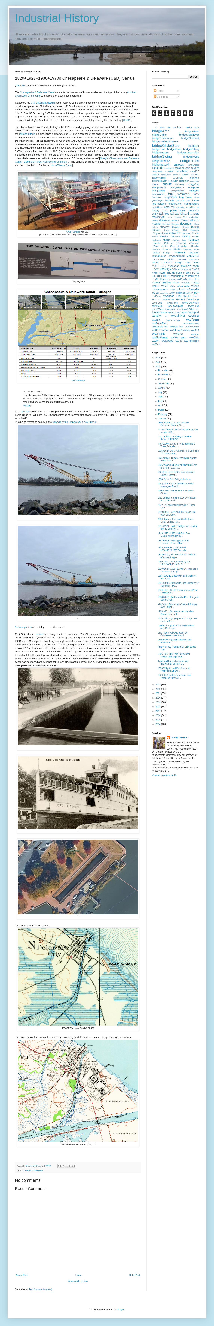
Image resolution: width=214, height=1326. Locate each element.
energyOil (194, 190)
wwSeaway (167, 341)
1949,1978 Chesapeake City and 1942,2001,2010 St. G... (174, 563)
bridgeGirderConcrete (165, 141)
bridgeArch (161, 131)
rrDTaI (154, 273)
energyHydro (158, 190)
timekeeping (168, 299)
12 (156, 127)
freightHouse (185, 197)
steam (196, 296)
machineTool (175, 204)
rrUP (196, 293)
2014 (158, 724)
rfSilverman (187, 249)
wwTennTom (191, 340)
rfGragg (195, 227)
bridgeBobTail (192, 131)
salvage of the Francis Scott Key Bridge (74, 421)
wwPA (155, 340)
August (162, 388)
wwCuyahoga (173, 320)
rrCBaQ (164, 269)
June (161, 396)
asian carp (165, 127)
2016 (158, 715)
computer (173, 181)
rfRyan (165, 249)
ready (196, 213)
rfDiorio (155, 227)
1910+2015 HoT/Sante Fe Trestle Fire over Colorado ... (177, 513)
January (162, 418)
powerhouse (177, 210)
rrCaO (196, 266)
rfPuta (164, 246)
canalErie (157, 167)
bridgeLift (193, 145)
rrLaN (155, 279)
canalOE (194, 171)
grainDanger (157, 200)
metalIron (169, 207)
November (163, 374)
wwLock (158, 334)
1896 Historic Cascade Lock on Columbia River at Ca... (173, 423)
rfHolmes (186, 233)
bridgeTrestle (191, 156)
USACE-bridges (78, 380)
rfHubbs (155, 237)
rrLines (162, 279)
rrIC (159, 275)
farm (170, 193)
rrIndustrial (177, 275)
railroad (174, 213)
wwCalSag (193, 315)
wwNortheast (160, 337)
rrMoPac (166, 282)
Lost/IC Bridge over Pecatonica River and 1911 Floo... (176, 627)
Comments (161, 96)
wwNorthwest (178, 337)
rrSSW (172, 293)
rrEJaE (170, 272)
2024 (158, 366)
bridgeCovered (190, 138)
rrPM (172, 289)
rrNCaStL (185, 283)
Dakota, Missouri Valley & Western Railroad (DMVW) (175, 438)
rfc (198, 220)
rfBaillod (155, 220)
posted (40, 634)
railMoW (164, 213)
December (163, 370)
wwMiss (178, 334)
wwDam (192, 320)
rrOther (173, 286)
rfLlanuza (193, 239)
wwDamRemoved (191, 323)
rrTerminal (180, 293)
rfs (170, 249)
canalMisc (28, 1170)
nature (165, 210)
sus (159, 300)
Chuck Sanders (73, 232)
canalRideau (166, 175)
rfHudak (164, 236)
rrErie (179, 272)
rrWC (178, 296)
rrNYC (164, 285)
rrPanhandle (183, 286)
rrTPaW (189, 293)
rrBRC (196, 262)
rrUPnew (156, 296)
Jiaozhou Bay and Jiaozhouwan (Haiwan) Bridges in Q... (173, 662)
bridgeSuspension (188, 152)
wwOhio (194, 337)
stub (154, 299)
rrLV (168, 279)
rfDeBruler (186, 223)
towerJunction (190, 302)
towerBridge (193, 299)
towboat (180, 299)
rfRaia (172, 246)
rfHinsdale (175, 233)
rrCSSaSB (194, 269)
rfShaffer (177, 249)
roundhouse (159, 255)
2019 (158, 702)
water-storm (174, 312)
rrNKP (155, 285)
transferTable (188, 309)
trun (197, 309)
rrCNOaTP (183, 269)
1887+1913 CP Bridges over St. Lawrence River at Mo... (173, 541)
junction (180, 200)
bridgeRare (174, 149)
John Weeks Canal (61, 165)
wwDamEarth (160, 323)
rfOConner (168, 243)
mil (198, 207)
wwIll (173, 329)
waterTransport (190, 312)
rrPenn (195, 285)
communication (159, 181)
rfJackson (175, 236)
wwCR (156, 319)
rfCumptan (175, 224)
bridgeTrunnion (161, 161)
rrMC (179, 279)
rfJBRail (186, 236)
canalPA (155, 174)
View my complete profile (164, 775)
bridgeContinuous (162, 138)
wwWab (156, 344)
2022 (158, 689)
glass (196, 197)
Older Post (134, 1275)
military (155, 210)
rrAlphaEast (193, 256)
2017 (158, 711)
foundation (156, 197)
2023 (158, 684)
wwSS (179, 341)
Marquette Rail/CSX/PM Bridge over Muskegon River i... (176, 485)
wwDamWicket (192, 327)
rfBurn (193, 220)
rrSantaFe (193, 289)
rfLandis (175, 240)
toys (179, 309)
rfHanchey (194, 230)
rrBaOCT (167, 262)
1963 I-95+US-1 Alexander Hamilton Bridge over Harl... (176, 612)
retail (170, 217)
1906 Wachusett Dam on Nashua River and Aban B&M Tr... (177, 466)
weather (157, 315)
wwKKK (195, 330)
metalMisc (180, 207)
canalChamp (193, 165)
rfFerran (185, 227)
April (160, 405)
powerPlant (193, 210)
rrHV (154, 276)
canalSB (176, 175)
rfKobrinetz (156, 240)
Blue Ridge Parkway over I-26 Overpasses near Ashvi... (173, 634)
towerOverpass (175, 306)
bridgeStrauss (160, 152)
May (160, 401)
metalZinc (190, 207)
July (160, 392)
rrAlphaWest (158, 259)
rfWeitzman (194, 253)
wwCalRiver (178, 315)
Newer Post (22, 1275)
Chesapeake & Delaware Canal (37, 92)
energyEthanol (177, 187)
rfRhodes (194, 246)
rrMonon (156, 282)
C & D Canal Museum (43, 102)
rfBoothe (175, 220)
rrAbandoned (177, 255)
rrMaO (173, 279)
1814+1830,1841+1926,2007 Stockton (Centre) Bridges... (177, 556)
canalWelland (159, 178)
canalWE (195, 174)
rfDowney (165, 227)
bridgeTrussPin (161, 164)
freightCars (170, 197)
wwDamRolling (159, 326)
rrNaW (176, 282)
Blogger (120, 1309)
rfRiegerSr (156, 249)
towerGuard (172, 303)
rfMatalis (156, 243)
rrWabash (168, 295)
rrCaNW (186, 265)
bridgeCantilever (189, 134)
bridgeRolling (191, 149)
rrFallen (187, 272)
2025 (158, 362)
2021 (158, 693)
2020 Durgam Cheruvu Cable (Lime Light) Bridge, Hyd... (175, 520)
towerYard (170, 309)
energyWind (158, 194)
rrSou (155, 292)
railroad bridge (27, 133)
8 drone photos (23, 627)
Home (78, 1275)
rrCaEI (155, 266)
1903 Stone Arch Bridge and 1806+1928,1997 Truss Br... (173, 548)
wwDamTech (176, 326)
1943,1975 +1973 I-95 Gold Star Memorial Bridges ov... (174, 534)
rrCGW (173, 269)
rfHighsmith (158, 233)
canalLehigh (157, 171)
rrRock (181, 289)
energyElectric (159, 187)
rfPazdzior (181, 243)
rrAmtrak (182, 259)
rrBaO (155, 262)
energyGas (193, 187)
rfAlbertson (194, 217)
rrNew (195, 282)
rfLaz (184, 240)
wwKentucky (183, 330)
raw (191, 214)
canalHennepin (182, 168)
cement (194, 177)
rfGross (175, 230)
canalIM (195, 168)
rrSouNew (164, 293)
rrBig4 (178, 262)
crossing (179, 184)
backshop (178, 127)
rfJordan (195, 236)
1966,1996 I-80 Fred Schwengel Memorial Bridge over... (174, 655)
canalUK (185, 174)
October (162, 379)
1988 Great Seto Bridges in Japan (175, 479)
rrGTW (195, 272)
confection (184, 181)
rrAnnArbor (194, 259)
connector (194, 181)
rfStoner (156, 252)
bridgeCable (159, 134)
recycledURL (158, 217)
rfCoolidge (166, 224)
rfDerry (196, 224)
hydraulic (169, 200)
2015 (158, 719)
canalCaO (179, 164)
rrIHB (166, 275)
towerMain (157, 306)
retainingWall (180, 217)
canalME (169, 171)
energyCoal (193, 184)
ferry (196, 193)
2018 (158, 706)
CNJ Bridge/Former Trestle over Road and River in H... (176, 499)
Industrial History (57, 18)
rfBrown (184, 220)
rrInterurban (192, 275)
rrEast (162, 272)
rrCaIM (163, 266)
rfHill (166, 233)
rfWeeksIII (38, 1170)
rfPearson (194, 243)
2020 (158, 697)
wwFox (164, 330)
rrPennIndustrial (160, 289)
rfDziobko (175, 227)
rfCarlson (156, 223)
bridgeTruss (189, 161)
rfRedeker (182, 246)
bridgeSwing (162, 156)
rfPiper (155, 246)
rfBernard (164, 220)
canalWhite (178, 178)
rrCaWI (155, 269)
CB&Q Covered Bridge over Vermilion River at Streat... (176, 473)
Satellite (20, 85)
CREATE (167, 184)
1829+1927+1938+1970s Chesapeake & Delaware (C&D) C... (178, 570)
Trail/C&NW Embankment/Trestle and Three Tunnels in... (176, 445)
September (164, 383)
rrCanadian (173, 266)
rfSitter (196, 249)
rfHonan (195, 233)
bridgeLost (158, 149)
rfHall (184, 230)
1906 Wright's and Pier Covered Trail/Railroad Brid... (174, 669)
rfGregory (156, 230)
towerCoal (157, 303)
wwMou (195, 334)
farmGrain (184, 193)
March (161, 409)
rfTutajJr (166, 253)
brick (197, 127)
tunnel (155, 312)
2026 (158, 357)
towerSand (193, 306)
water (163, 312)
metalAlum (157, 207)
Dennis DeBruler (179, 737)
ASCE (26, 405)
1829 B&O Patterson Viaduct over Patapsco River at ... (174, 676)
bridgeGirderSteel (166, 145)
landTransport (159, 204)
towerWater (158, 309)
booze (189, 127)
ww (166, 316)
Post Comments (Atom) (40, 1289)
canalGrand (169, 168)
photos (26, 411)
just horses (193, 200)
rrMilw (187, 279)
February (163, 414)
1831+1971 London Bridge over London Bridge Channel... (177, 527)
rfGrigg (166, 230)
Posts (158, 91)
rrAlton (171, 259)
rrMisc (195, 279)
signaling (187, 296)
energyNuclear (177, 191)
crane (155, 184)
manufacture (191, 203)
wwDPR (156, 330)
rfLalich (166, 240)
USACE (127, 120)
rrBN (187, 262)
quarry (155, 213)
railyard (184, 213)
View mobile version (78, 1281)
